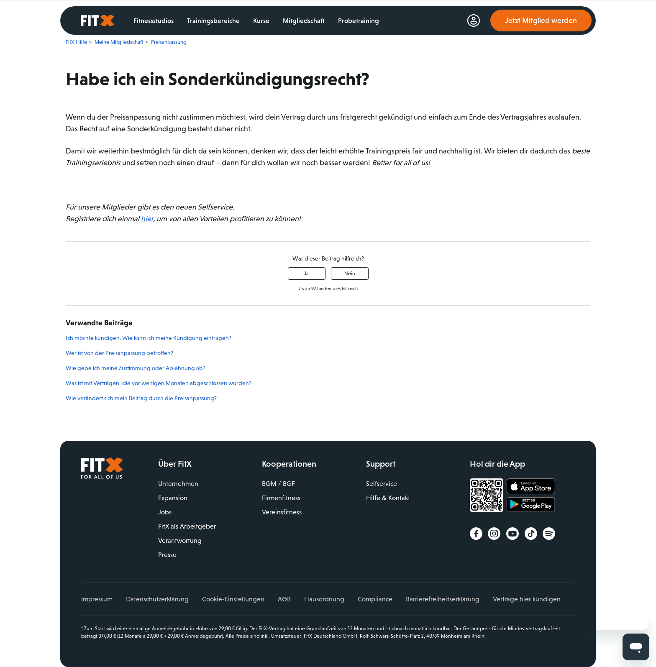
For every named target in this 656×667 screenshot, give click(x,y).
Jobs (165, 512)
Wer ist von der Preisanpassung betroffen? (119, 353)
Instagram (494, 533)
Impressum (97, 599)
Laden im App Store (531, 486)
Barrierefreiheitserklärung (442, 599)
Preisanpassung (169, 42)
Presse (167, 554)
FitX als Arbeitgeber (187, 526)
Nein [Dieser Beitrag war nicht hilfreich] (349, 273)
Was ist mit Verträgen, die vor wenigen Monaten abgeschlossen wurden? (158, 383)
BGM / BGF (278, 483)
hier (147, 219)
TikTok (531, 533)
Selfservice (381, 483)
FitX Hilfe (76, 42)
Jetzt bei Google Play (531, 505)
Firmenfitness (281, 497)
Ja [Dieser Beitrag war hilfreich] (306, 273)
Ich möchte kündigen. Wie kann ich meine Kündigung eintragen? (148, 338)
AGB (284, 599)
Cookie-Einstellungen (233, 599)
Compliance (375, 599)
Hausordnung (324, 599)
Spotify (549, 533)
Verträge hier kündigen (527, 599)
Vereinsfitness (282, 512)
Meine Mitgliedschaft (119, 42)
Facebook (476, 533)
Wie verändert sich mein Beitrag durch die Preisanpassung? (141, 398)
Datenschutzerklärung (157, 599)
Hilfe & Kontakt (388, 497)
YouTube (512, 533)
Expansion (172, 497)
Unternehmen (178, 483)
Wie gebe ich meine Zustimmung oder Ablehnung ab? (135, 368)
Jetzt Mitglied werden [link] (541, 20)
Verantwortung (180, 540)
